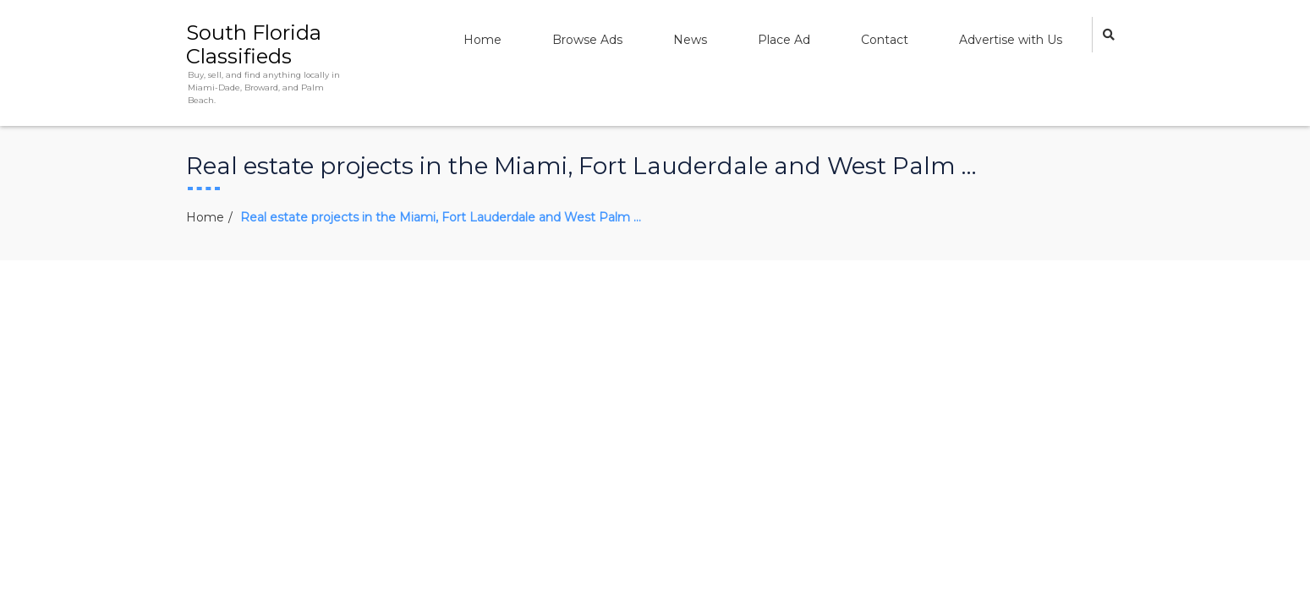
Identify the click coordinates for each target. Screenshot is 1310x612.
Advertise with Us (1010, 40)
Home (482, 40)
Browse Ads (587, 40)
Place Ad (784, 40)
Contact (884, 40)
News (690, 40)
